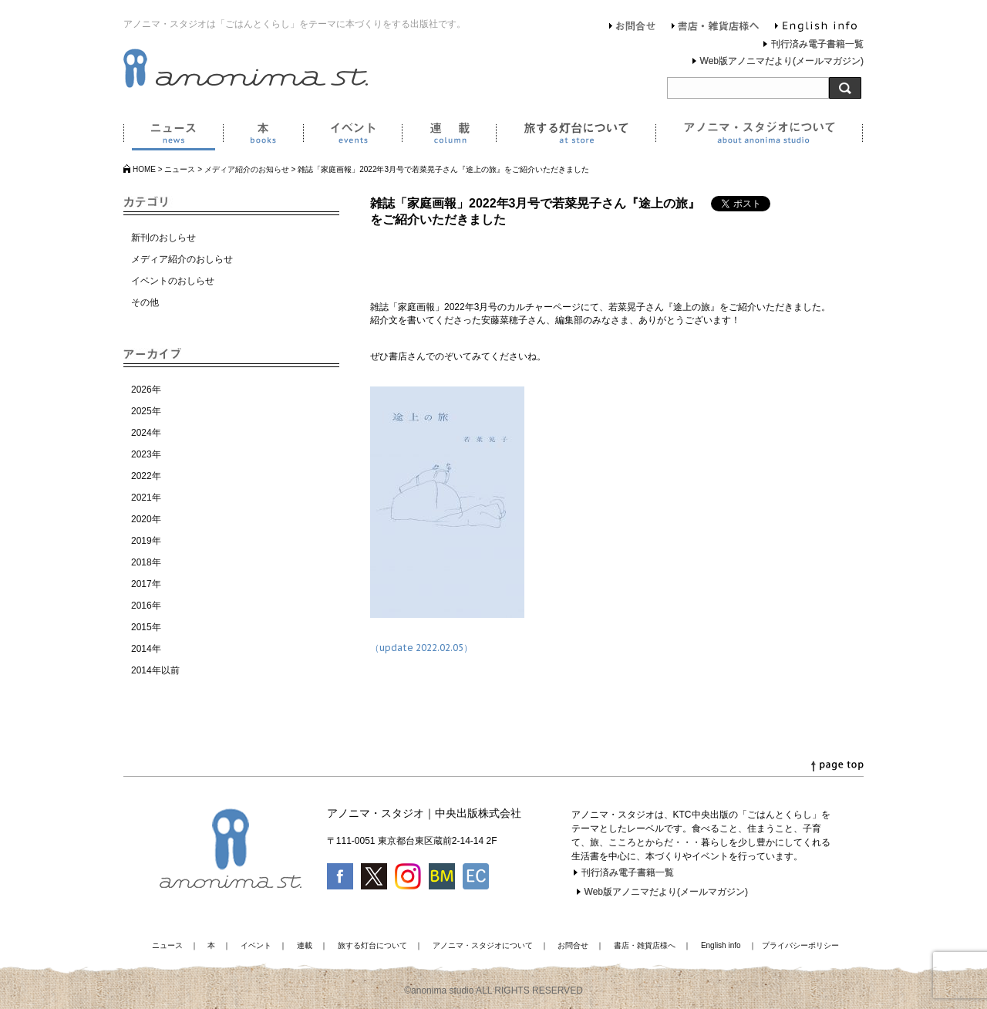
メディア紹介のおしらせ (182, 259)
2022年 (146, 476)
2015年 (146, 627)
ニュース (173, 135)
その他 (145, 302)
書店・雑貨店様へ (716, 27)
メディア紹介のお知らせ (246, 169)
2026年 (146, 389)
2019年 (146, 540)
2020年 (146, 519)
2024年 (146, 432)
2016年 (146, 605)
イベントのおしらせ (172, 280)
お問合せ (632, 27)
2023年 (146, 454)
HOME (144, 169)
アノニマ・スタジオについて (759, 135)
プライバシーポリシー (800, 945)
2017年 (146, 584)
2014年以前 (155, 670)
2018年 (146, 562)
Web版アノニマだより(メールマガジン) (782, 61)
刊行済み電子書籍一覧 (817, 44)
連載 (449, 135)
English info (816, 27)
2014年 (146, 648)
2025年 (146, 411)
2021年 (146, 497)
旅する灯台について (575, 135)
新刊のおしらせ (163, 237)
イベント (352, 135)
